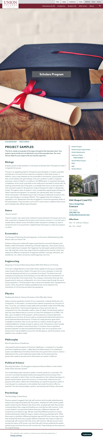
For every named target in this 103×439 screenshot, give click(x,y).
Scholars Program (11, 141)
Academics (61, 6)
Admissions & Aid (48, 6)
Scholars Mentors (77, 169)
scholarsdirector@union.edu (79, 215)
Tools (80, 2)
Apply (64, 2)
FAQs (73, 163)
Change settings (16, 435)
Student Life (72, 6)
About (92, 6)
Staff (73, 166)
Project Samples (24, 141)
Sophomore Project (77, 155)
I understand (87, 434)
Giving (99, 2)
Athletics (87, 2)
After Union (83, 6)
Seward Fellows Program (79, 160)
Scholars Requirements (78, 152)
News (93, 2)
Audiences (72, 2)
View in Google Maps (76, 204)
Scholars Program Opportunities (81, 149)
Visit (57, 2)
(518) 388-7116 (74, 212)
